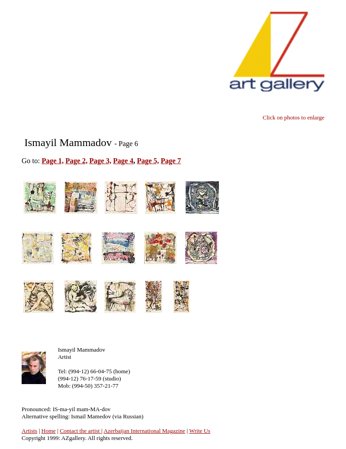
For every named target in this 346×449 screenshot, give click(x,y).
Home (48, 430)
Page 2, (76, 161)
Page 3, (100, 161)
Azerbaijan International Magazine (144, 430)
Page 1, (52, 161)
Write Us (199, 430)
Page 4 (123, 161)
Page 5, (148, 161)
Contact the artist (80, 430)
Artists (29, 430)
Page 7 (171, 161)
